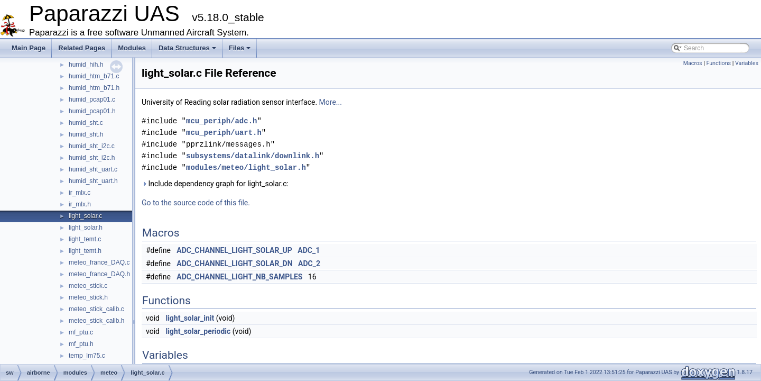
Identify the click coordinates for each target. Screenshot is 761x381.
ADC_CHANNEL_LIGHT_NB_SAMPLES (239, 277)
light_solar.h (86, 227)
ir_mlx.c (79, 192)
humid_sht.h (86, 134)
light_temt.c (85, 239)
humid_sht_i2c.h (92, 157)
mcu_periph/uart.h (224, 133)
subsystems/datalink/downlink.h (252, 156)
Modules (132, 48)
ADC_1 (309, 250)
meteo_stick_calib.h (96, 320)
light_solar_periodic (197, 331)
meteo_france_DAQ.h (99, 274)
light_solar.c (85, 216)
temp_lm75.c (87, 355)
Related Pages (81, 48)
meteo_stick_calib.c (96, 309)
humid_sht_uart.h (93, 181)
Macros (692, 63)
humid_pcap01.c (92, 99)
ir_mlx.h (80, 204)
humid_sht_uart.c (93, 169)
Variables (746, 63)
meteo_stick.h (88, 297)
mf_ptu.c (81, 332)
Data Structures (187, 48)
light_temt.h (85, 251)
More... (330, 102)
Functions (718, 63)
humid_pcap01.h (92, 111)
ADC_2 (309, 263)
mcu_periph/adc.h (221, 121)
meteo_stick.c (88, 285)
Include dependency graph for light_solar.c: (215, 183)
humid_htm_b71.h (94, 88)
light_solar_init (189, 318)
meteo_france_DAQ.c (99, 262)
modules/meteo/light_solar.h (246, 167)
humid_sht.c (86, 122)
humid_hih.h (86, 64)
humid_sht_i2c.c (92, 146)
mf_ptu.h (81, 344)
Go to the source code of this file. (196, 202)
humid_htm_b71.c (94, 76)
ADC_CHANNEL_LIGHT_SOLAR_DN (234, 263)
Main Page (28, 48)
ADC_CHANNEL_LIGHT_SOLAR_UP (234, 250)
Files (240, 48)
